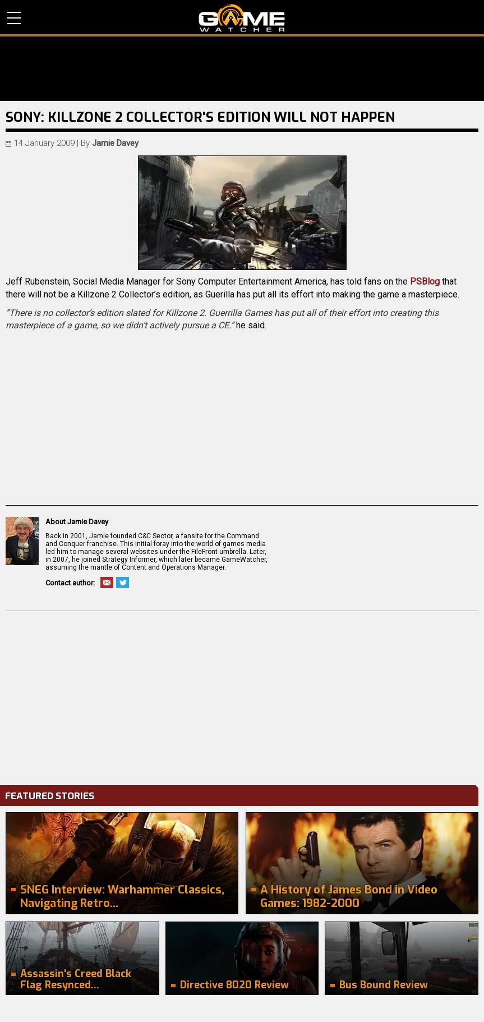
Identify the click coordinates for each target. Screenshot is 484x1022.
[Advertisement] (242, 695)
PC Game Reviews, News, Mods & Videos (242, 18)
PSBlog (425, 281)
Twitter (122, 582)
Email (106, 582)
